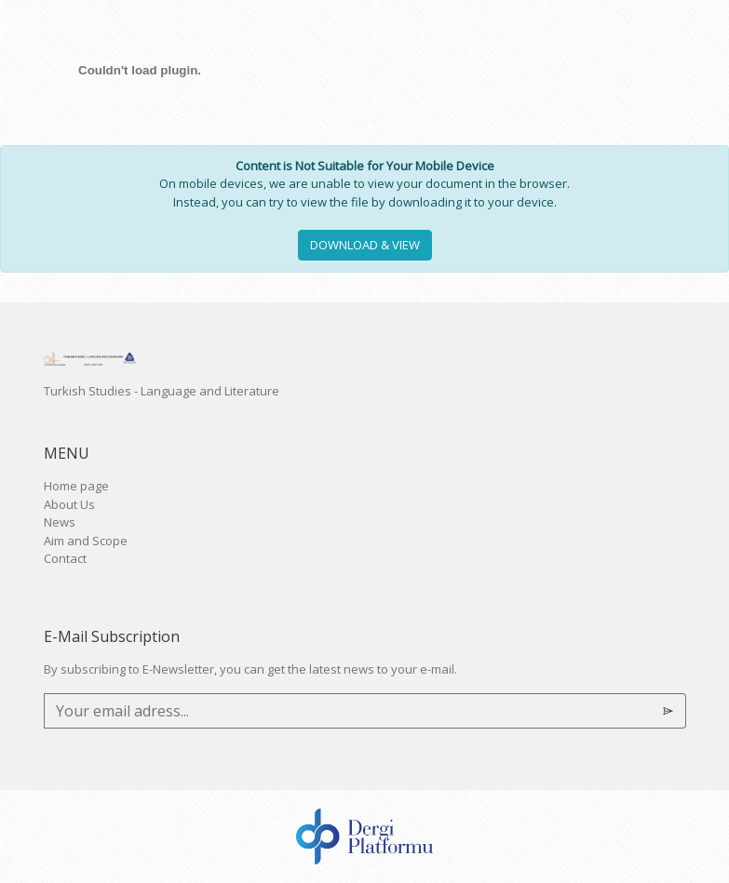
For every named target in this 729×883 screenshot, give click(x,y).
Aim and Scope (86, 540)
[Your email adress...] (348, 711)
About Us (69, 504)
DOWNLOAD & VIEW (365, 244)
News (59, 522)
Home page (76, 485)
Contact (65, 558)
